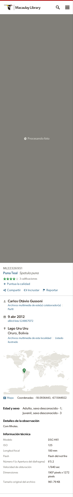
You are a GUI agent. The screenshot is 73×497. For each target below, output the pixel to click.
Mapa (8, 398)
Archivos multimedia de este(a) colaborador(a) (34, 305)
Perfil (10, 309)
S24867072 (20, 321)
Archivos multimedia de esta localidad (29, 338)
